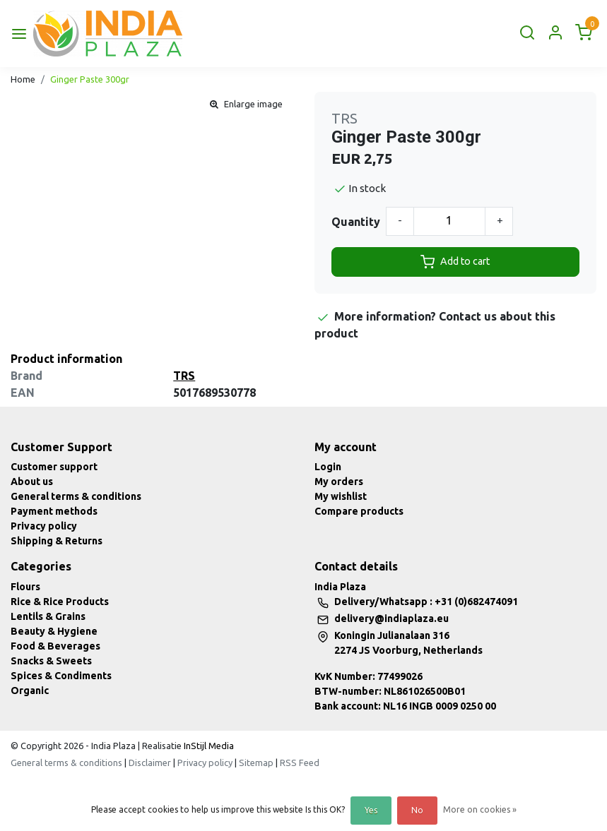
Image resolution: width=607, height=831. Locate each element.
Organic (30, 690)
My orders (338, 481)
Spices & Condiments (61, 675)
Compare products (358, 511)
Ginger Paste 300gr (89, 79)
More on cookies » (480, 809)
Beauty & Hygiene (54, 631)
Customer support (54, 466)
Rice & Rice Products (60, 601)
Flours (25, 586)
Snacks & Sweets (51, 660)
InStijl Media (208, 746)
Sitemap (256, 762)
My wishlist (340, 496)
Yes (371, 810)
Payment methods (54, 511)
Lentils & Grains (48, 616)
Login (327, 466)
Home (23, 79)
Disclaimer (150, 762)
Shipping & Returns (56, 540)
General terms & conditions (76, 496)
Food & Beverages (55, 646)
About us (32, 481)
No (417, 810)
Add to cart (455, 261)
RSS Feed (299, 762)
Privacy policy (44, 526)
